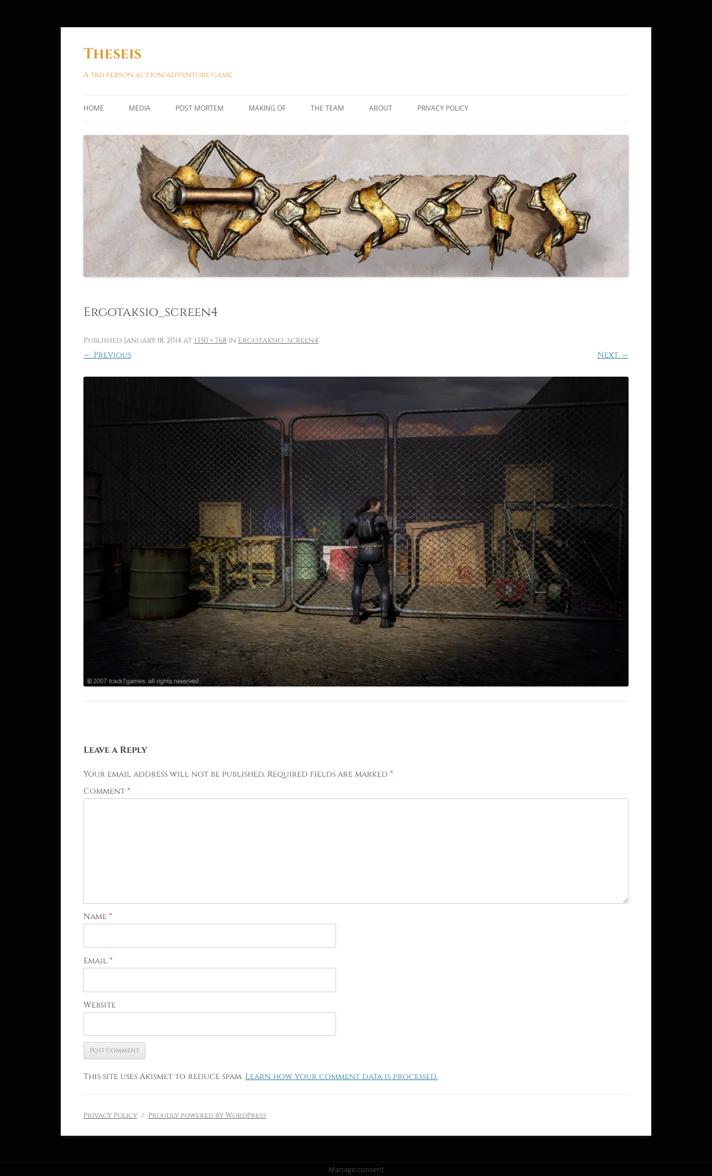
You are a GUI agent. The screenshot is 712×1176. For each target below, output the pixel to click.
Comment (106, 791)
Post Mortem (199, 108)
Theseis (112, 54)
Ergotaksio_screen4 (278, 340)
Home (93, 108)
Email (97, 960)
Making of (267, 108)
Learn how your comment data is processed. (341, 1076)
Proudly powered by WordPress (207, 1115)
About (380, 108)
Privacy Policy (442, 108)
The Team (327, 108)
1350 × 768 (210, 340)
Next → (613, 354)
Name (97, 916)
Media (139, 108)
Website (99, 1005)
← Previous (107, 354)
